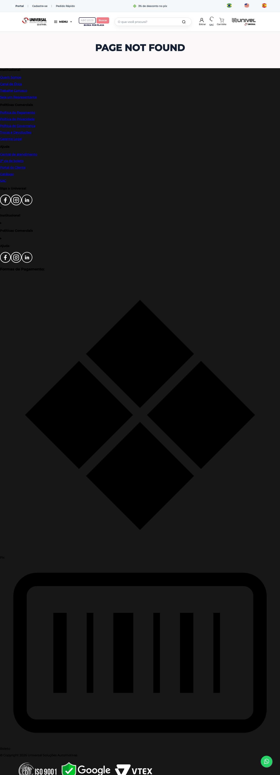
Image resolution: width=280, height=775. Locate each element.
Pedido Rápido (65, 6)
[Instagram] (16, 204)
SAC (3, 181)
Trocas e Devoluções (15, 132)
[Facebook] (5, 204)
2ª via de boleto (11, 161)
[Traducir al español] (264, 6)
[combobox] (153, 22)
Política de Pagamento (17, 112)
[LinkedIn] (27, 204)
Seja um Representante (18, 97)
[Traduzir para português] (229, 6)
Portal (18, 6)
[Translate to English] (247, 6)
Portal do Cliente (13, 167)
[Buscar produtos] (184, 21)
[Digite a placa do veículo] (87, 20)
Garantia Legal (11, 139)
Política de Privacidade (17, 119)
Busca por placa (94, 25)
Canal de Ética (11, 84)
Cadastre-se (39, 6)
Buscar (103, 20)
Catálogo (7, 174)
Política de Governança (17, 126)
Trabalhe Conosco (13, 90)
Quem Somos (10, 77)
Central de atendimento (18, 154)
